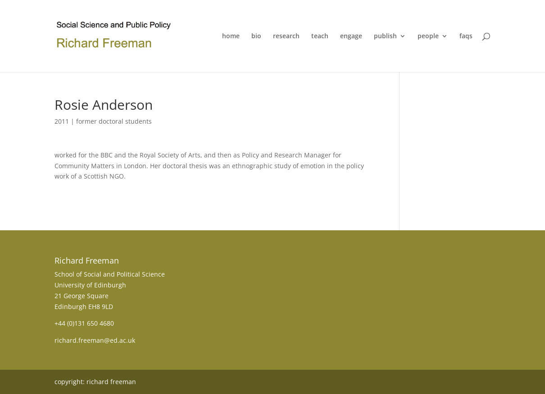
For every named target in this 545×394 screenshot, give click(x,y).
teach (319, 36)
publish (385, 36)
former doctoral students (114, 121)
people (428, 36)
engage (351, 36)
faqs (465, 36)
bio (256, 36)
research (286, 36)
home (231, 36)
